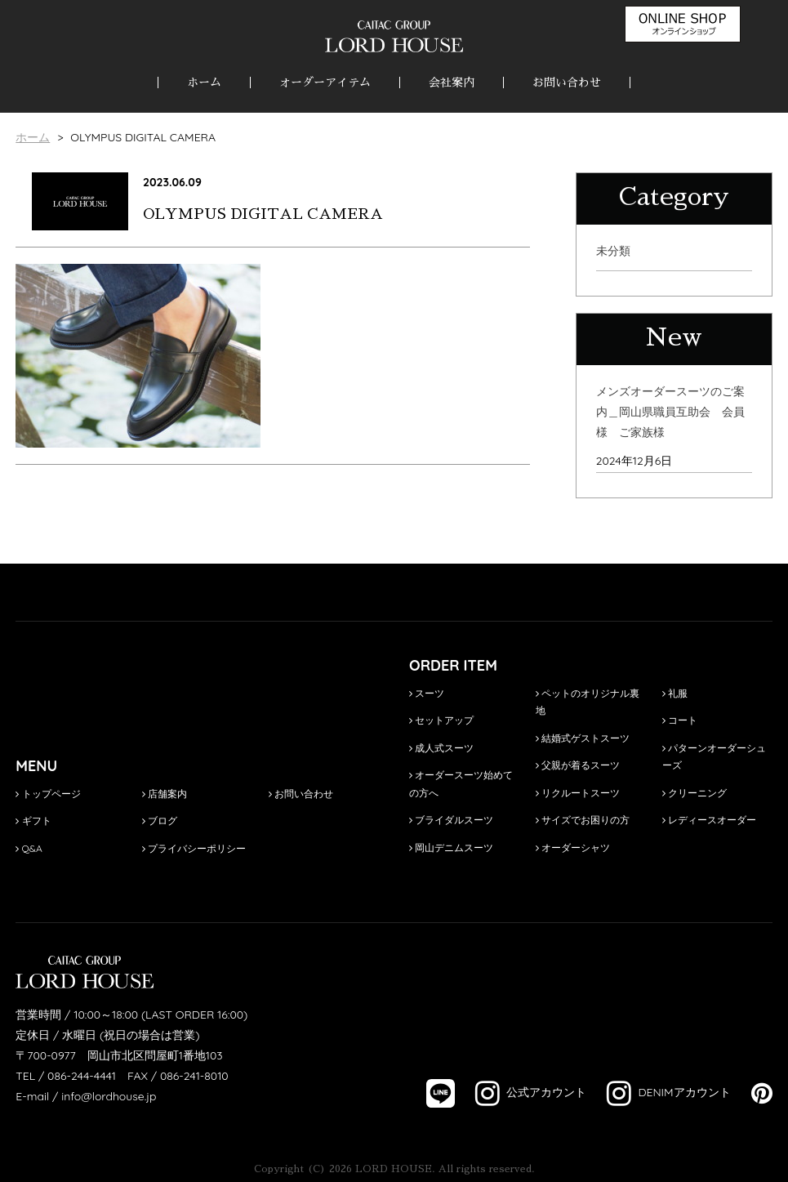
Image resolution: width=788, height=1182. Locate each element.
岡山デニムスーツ (451, 847)
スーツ (426, 693)
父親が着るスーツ (578, 765)
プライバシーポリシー (194, 848)
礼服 (675, 693)
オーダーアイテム (325, 82)
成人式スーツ (441, 748)
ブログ (159, 820)
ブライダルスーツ (451, 820)
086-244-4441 (81, 1075)
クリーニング (694, 793)
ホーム (204, 82)
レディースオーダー (709, 820)
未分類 (613, 250)
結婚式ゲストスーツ (583, 738)
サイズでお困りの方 (583, 820)
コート (679, 720)
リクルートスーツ (578, 793)
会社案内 (451, 82)
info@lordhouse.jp (108, 1096)
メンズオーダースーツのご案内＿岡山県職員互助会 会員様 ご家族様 (670, 411)
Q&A (29, 848)
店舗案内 (164, 793)
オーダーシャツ (573, 847)
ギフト (33, 820)
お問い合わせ (566, 82)
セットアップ (441, 720)
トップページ (48, 793)
